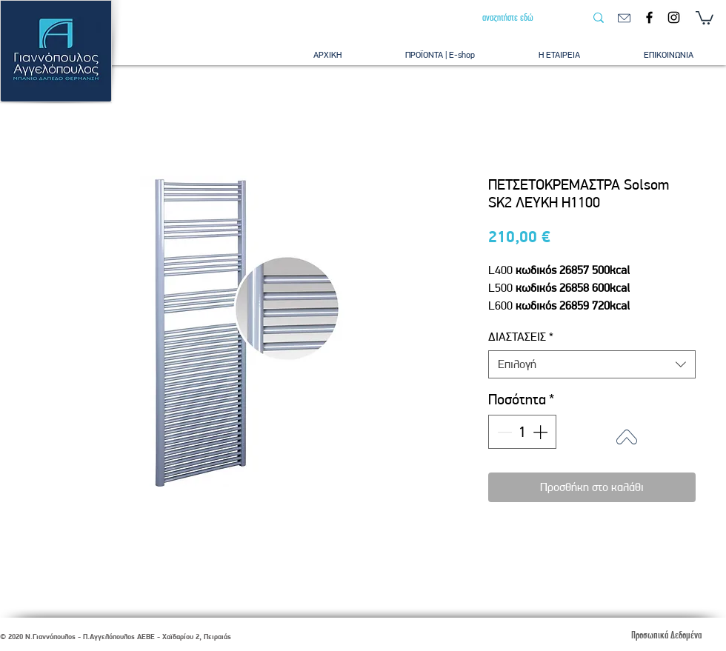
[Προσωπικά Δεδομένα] (666, 635)
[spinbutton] (522, 431)
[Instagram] (674, 17)
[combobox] (592, 364)
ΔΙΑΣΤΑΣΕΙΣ (520, 337)
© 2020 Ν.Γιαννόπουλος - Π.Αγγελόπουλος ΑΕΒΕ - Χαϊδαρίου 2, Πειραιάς (115, 636)
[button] (704, 17)
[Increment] (541, 431)
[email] (624, 18)
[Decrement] (503, 431)
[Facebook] (649, 17)
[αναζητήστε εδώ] (522, 17)
